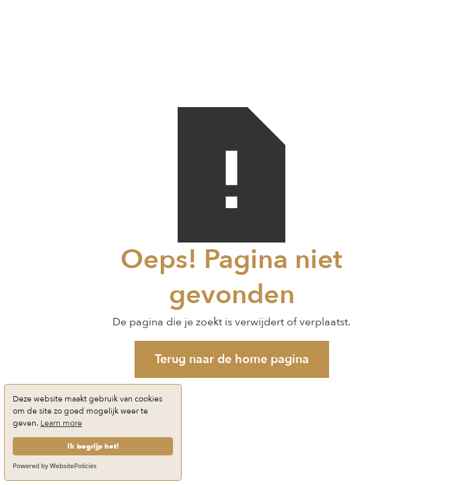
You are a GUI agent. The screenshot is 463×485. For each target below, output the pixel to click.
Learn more (61, 423)
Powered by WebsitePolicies (55, 465)
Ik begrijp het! (93, 446)
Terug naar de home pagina (232, 359)
